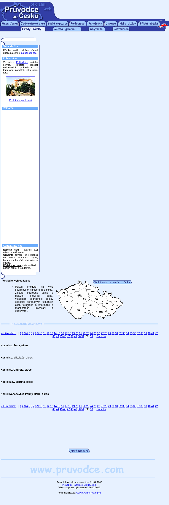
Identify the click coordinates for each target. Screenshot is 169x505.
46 (64, 336)
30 (113, 333)
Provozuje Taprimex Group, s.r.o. (79, 485)
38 (141, 333)
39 (145, 333)
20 (76, 333)
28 (105, 333)
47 (68, 336)
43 (54, 336)
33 (123, 333)
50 (79, 336)
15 (58, 333)
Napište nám (11, 249)
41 (152, 333)
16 (62, 333)
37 (138, 333)
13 (51, 333)
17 (66, 333)
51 (82, 336)
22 (84, 333)
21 (80, 333)
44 (57, 336)
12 (48, 333)
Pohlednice (22, 62)
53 (91, 336)
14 (55, 333)
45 (61, 336)
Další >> (101, 336)
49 (75, 336)
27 (102, 333)
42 (156, 333)
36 (134, 333)
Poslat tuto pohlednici (20, 100)
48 (71, 336)
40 (149, 333)
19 (73, 333)
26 (98, 333)
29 (109, 333)
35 (131, 333)
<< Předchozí (8, 333)
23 (87, 333)
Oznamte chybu (12, 255)
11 (44, 333)
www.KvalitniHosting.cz (88, 492)
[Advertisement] (112, 8)
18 (69, 333)
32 (120, 333)
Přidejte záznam (12, 265)
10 (40, 333)
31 (116, 333)
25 (95, 333)
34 (127, 333)
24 (91, 333)
